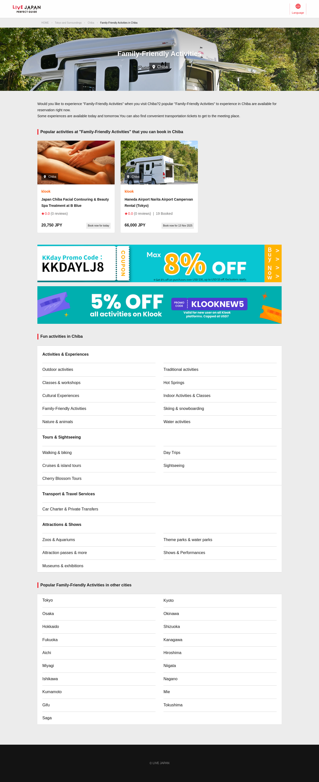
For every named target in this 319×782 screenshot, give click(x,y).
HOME (45, 22)
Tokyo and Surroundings (68, 22)
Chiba (91, 22)
